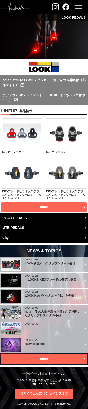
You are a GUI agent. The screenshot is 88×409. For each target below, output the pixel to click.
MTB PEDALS (13, 228)
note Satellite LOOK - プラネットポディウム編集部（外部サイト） (44, 82)
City (5, 238)
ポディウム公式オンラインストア (44, 393)
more (44, 359)
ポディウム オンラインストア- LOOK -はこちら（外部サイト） (43, 97)
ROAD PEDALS (14, 218)
